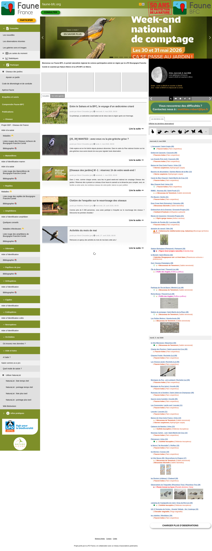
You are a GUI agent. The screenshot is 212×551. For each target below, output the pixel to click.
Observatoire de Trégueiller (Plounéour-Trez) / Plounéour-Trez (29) (175, 485)
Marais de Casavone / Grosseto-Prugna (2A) (167, 216)
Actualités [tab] (45, 96)
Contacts (108, 538)
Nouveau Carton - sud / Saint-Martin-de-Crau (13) (169, 433)
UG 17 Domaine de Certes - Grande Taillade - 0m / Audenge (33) (174, 509)
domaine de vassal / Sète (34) (162, 229)
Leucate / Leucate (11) (159, 412)
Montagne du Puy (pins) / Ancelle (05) (165, 386)
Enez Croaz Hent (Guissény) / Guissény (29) (167, 203)
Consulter (50, 12)
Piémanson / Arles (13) (159, 439)
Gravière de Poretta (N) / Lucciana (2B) (165, 222)
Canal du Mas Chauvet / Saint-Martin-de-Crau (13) (169, 178)
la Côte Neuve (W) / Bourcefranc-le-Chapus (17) (168, 458)
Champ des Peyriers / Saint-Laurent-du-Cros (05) (169, 349)
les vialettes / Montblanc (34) (161, 515)
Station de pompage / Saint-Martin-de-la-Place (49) (170, 312)
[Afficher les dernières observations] (161, 124)
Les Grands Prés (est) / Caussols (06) (165, 159)
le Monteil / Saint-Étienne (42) (162, 255)
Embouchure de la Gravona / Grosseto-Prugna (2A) (170, 210)
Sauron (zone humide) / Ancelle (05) (164, 399)
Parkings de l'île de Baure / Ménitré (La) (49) (167, 288)
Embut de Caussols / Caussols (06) (164, 153)
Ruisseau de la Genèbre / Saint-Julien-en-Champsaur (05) (172, 393)
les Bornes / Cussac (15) (160, 452)
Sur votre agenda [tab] (58, 96)
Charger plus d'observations (180, 525)
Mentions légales (100, 538)
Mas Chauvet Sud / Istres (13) (162, 184)
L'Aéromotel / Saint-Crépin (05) (162, 146)
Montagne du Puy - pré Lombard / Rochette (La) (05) (170, 380)
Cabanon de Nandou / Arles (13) (163, 426)
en (143, 4)
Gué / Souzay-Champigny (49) (162, 263)
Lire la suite (136, 129)
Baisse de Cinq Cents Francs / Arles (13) (166, 165)
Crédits (115, 538)
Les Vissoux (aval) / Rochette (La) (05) (165, 362)
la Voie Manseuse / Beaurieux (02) (163, 343)
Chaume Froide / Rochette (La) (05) (164, 355)
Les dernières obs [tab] (157, 119)
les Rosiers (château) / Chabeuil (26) (164, 478)
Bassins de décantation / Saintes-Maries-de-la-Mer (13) (171, 172)
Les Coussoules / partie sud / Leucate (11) (166, 405)
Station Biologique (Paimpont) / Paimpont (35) (168, 249)
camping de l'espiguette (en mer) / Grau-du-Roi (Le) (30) (172, 503)
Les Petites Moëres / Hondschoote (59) (165, 318)
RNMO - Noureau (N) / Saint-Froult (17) (165, 191)
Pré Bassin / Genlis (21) (159, 197)
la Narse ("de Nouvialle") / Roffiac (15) (165, 445)
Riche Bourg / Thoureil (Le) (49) (162, 294)
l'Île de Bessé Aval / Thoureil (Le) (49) (165, 269)
